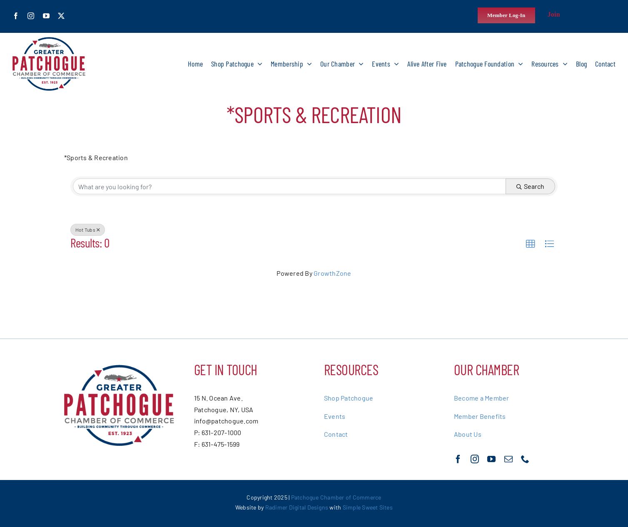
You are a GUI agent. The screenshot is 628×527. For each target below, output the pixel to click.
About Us (467, 434)
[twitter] (61, 15)
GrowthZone (332, 273)
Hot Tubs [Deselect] (87, 230)
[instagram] (30, 15)
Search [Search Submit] (530, 186)
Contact (336, 434)
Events (334, 416)
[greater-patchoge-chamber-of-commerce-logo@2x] (48, 40)
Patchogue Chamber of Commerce (336, 497)
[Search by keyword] (289, 186)
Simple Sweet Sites (368, 507)
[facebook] (15, 15)
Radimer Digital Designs (297, 507)
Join (554, 14)
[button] (530, 244)
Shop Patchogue (348, 398)
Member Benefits (480, 416)
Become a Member (481, 398)
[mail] (508, 459)
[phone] (525, 459)
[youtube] (46, 15)
